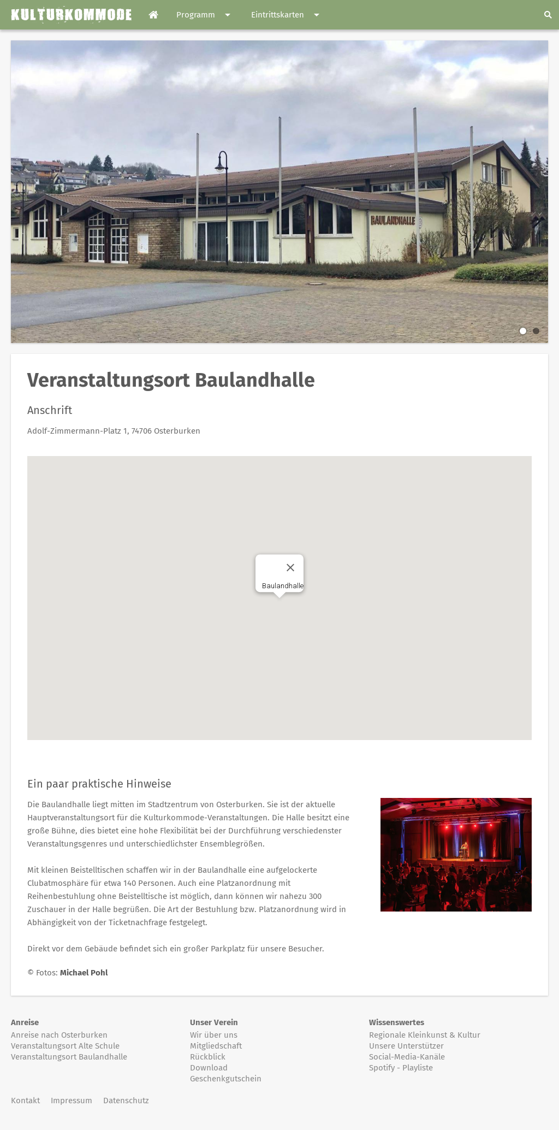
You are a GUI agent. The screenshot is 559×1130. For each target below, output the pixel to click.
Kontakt (25, 1100)
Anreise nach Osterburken (59, 1035)
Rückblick (207, 1057)
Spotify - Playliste (401, 1068)
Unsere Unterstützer (406, 1046)
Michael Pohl (84, 973)
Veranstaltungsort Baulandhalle (69, 1057)
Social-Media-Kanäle (407, 1057)
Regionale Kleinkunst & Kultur (424, 1035)
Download (209, 1068)
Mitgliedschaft (216, 1046)
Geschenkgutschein (225, 1079)
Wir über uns (213, 1035)
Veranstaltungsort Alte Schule (65, 1046)
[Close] (290, 567)
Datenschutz (126, 1100)
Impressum (71, 1100)
